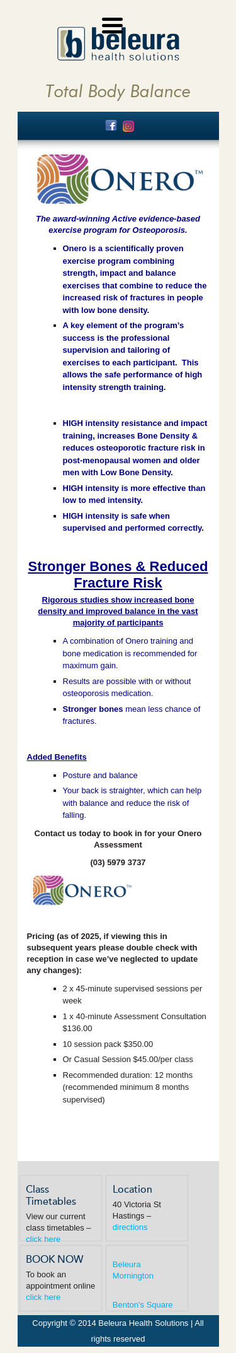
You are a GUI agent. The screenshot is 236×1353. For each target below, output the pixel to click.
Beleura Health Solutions (118, 44)
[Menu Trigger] (112, 23)
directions (130, 1227)
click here (43, 1239)
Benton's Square (143, 1304)
